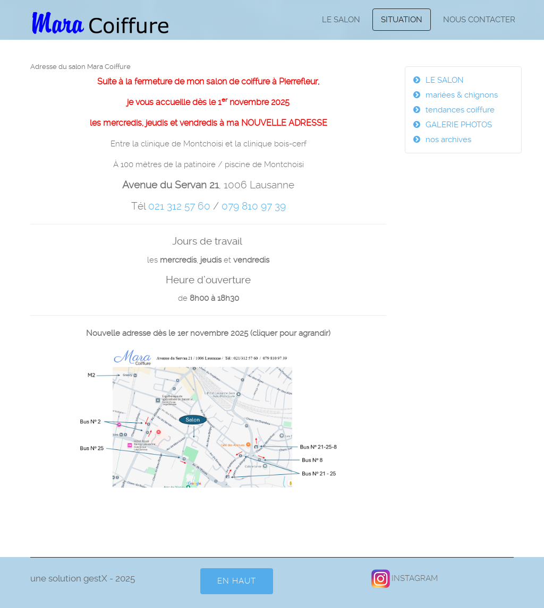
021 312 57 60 (179, 206)
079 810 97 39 (254, 206)
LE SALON (341, 19)
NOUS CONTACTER (479, 19)
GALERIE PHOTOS (459, 124)
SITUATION (401, 19)
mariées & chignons (462, 95)
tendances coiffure (460, 110)
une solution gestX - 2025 (82, 578)
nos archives (448, 139)
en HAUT (236, 581)
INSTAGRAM (404, 578)
